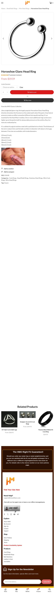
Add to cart (32, 92)
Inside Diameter (5, 84)
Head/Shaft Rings (12, 8)
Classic (6, 183)
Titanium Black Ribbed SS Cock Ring (45, 430)
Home (3, 8)
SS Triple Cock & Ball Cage (9, 429)
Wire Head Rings (24, 8)
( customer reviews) (15, 75)
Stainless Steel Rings (36, 178)
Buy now (28, 100)
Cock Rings (12, 178)
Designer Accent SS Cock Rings (27, 423)
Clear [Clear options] (21, 87)
